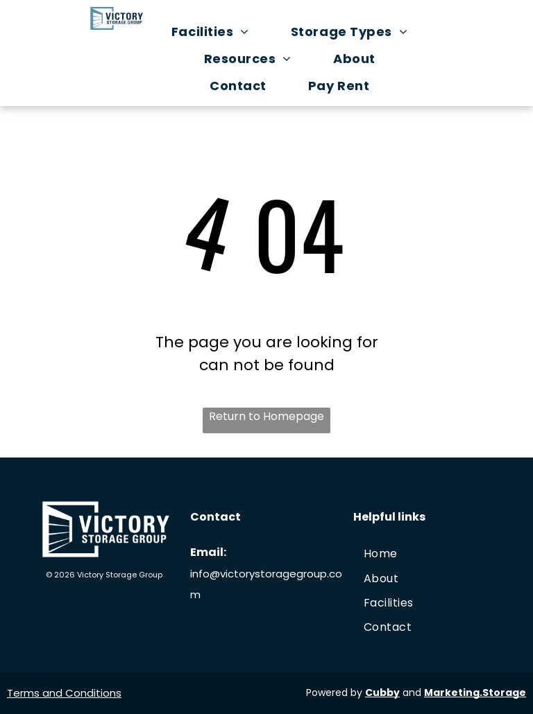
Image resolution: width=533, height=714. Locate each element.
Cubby (382, 692)
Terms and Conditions (64, 693)
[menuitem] (217, 31)
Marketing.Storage (475, 692)
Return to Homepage (266, 416)
